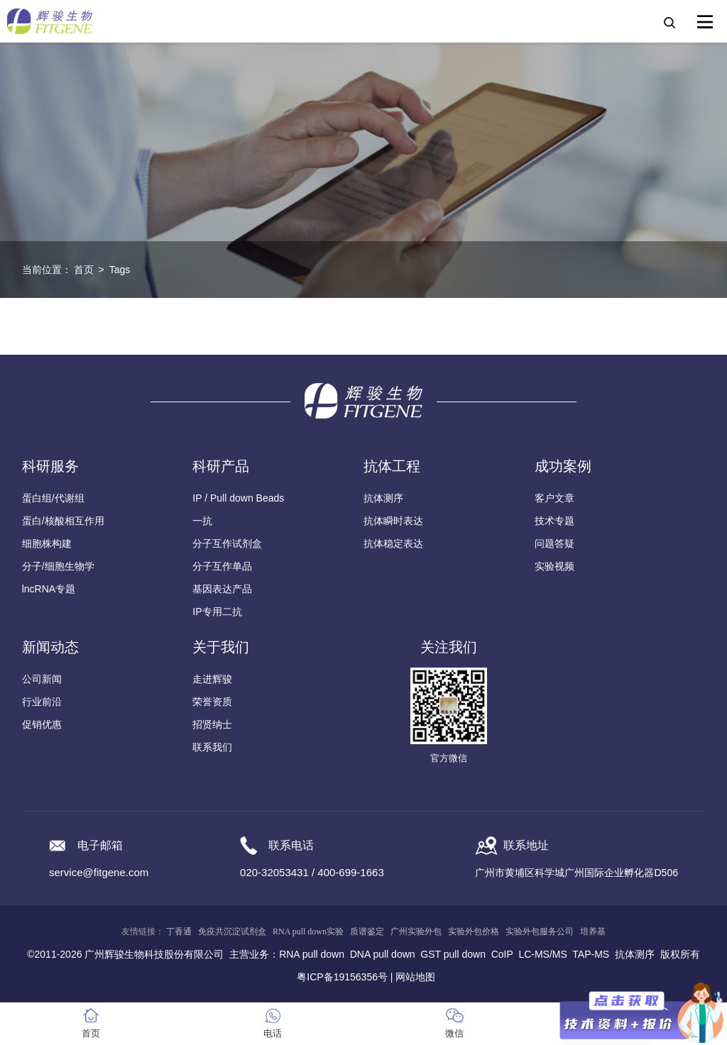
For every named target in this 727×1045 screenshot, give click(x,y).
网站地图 (415, 977)
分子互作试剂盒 (227, 543)
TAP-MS (590, 954)
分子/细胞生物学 (58, 566)
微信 (454, 1033)
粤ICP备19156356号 (342, 977)
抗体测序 (383, 498)
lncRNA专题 (48, 589)
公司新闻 (42, 679)
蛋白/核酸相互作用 (63, 520)
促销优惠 (42, 724)
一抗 (202, 520)
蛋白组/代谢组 (53, 498)
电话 (272, 1033)
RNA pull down (311, 954)
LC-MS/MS (542, 954)
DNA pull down (382, 954)
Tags (120, 269)
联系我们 (212, 747)
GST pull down (453, 954)
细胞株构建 (47, 543)
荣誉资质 (212, 701)
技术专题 (554, 520)
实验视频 (554, 566)
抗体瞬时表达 (393, 520)
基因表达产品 (222, 589)
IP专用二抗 (216, 611)
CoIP (502, 954)
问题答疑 (554, 543)
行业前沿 (42, 701)
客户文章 (554, 498)
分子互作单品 (222, 566)
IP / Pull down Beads (238, 498)
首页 (84, 269)
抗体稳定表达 (393, 543)
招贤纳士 (212, 724)
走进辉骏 (212, 679)
